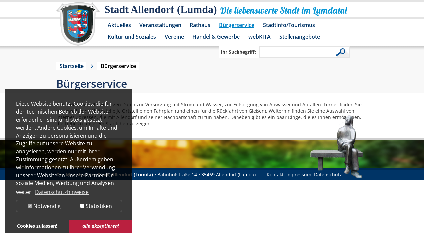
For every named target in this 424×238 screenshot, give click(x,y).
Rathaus (200, 25)
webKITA (259, 36)
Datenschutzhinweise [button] (62, 192)
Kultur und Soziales (132, 36)
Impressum (298, 174)
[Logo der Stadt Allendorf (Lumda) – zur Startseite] (78, 27)
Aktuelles (119, 25)
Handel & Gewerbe (216, 36)
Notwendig (44, 206)
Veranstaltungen (160, 25)
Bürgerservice (236, 25)
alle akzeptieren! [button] (100, 226)
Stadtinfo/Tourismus (289, 25)
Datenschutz (328, 174)
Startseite (72, 66)
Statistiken (96, 206)
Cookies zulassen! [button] (37, 226)
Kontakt (275, 174)
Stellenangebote (299, 36)
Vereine (174, 36)
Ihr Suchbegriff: (238, 52)
